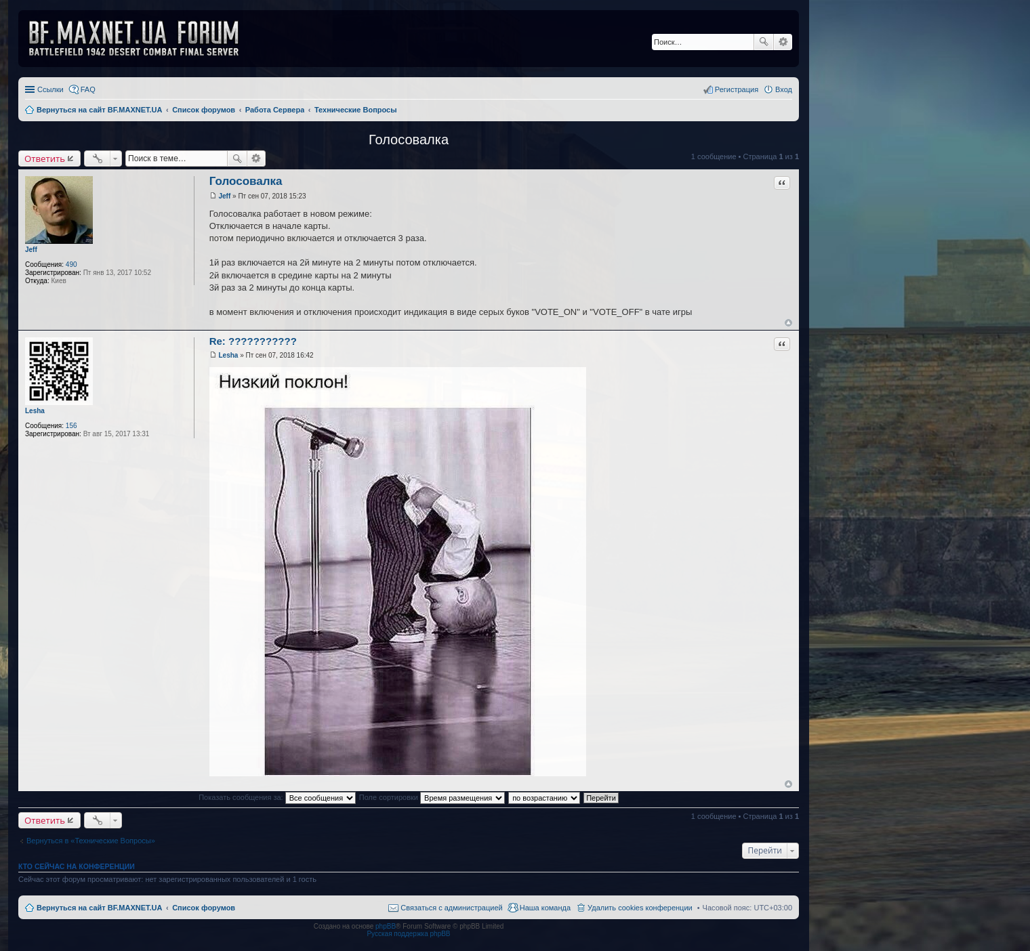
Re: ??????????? (253, 341)
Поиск (764, 42)
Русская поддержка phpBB (408, 933)
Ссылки (50, 89)
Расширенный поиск (783, 42)
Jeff (31, 249)
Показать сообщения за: (277, 797)
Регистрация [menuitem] (736, 89)
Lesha (35, 411)
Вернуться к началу (788, 322)
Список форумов (203, 908)
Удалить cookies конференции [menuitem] (640, 908)
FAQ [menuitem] (88, 89)
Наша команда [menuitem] (545, 908)
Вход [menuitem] (783, 89)
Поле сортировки (432, 797)
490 (71, 264)
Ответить (44, 158)
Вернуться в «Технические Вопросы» (90, 841)
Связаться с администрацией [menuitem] (451, 908)
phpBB (385, 926)
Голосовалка (409, 139)
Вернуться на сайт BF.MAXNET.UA (99, 908)
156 (71, 425)
